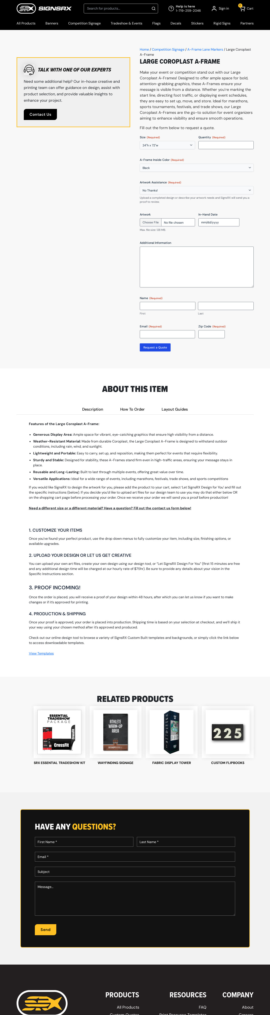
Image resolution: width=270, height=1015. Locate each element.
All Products (26, 23)
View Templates (41, 653)
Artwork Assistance (160, 182)
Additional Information (155, 243)
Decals (176, 23)
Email (151, 326)
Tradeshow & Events (126, 23)
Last (201, 313)
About (247, 1012)
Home (144, 49)
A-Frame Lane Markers (205, 49)
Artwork (145, 214)
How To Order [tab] (132, 409)
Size (150, 137)
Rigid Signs (221, 23)
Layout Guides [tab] (175, 409)
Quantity (211, 137)
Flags (156, 23)
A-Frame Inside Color (162, 160)
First (143, 313)
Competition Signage (84, 23)
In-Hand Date (208, 214)
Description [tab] (92, 409)
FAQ (202, 1012)
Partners (247, 23)
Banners (51, 23)
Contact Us (40, 114)
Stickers (197, 23)
